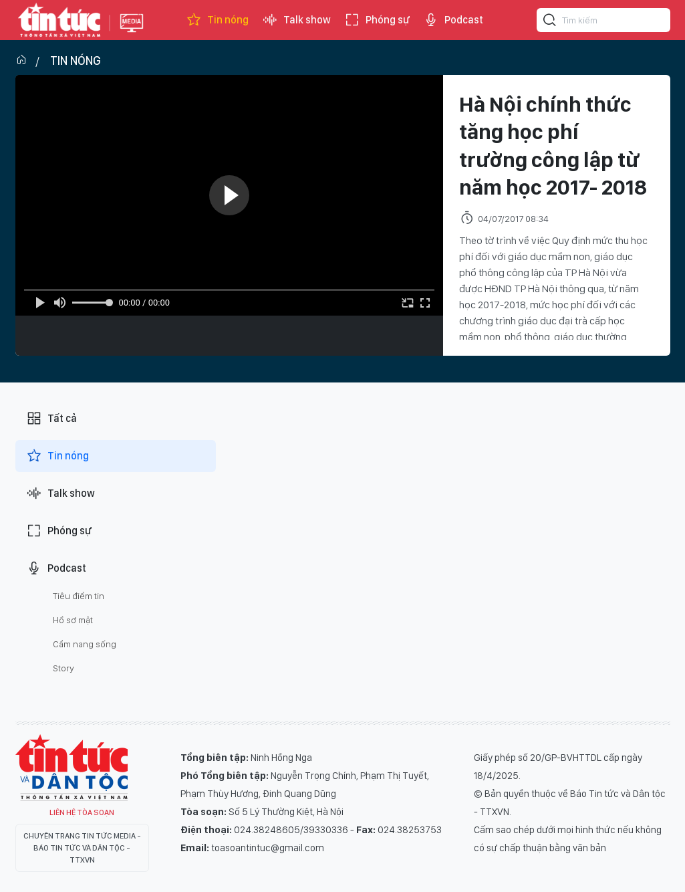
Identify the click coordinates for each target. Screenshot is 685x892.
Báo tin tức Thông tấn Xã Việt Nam (132, 33)
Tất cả (51, 419)
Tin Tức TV (71, 767)
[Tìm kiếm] (550, 22)
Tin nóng (217, 20)
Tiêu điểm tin (78, 595)
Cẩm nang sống (84, 644)
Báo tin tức (59, 20)
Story (63, 668)
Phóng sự (377, 20)
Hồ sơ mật (73, 620)
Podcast (453, 20)
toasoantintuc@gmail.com (267, 848)
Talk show (296, 20)
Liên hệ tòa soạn (81, 812)
